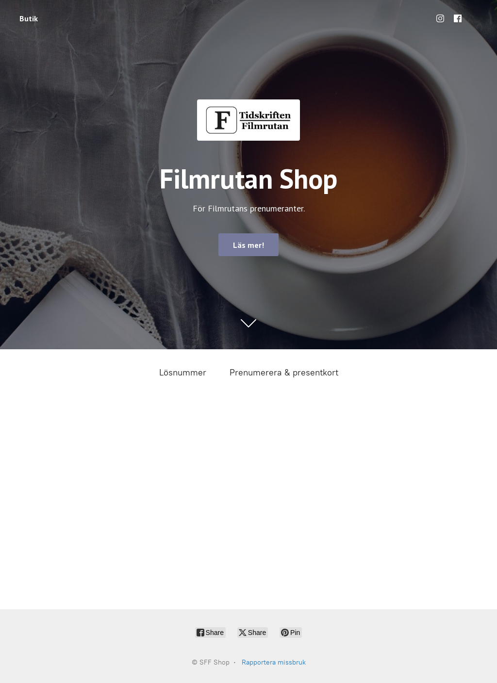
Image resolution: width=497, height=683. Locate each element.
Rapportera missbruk (274, 662)
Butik (28, 18)
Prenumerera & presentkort (284, 372)
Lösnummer (182, 372)
